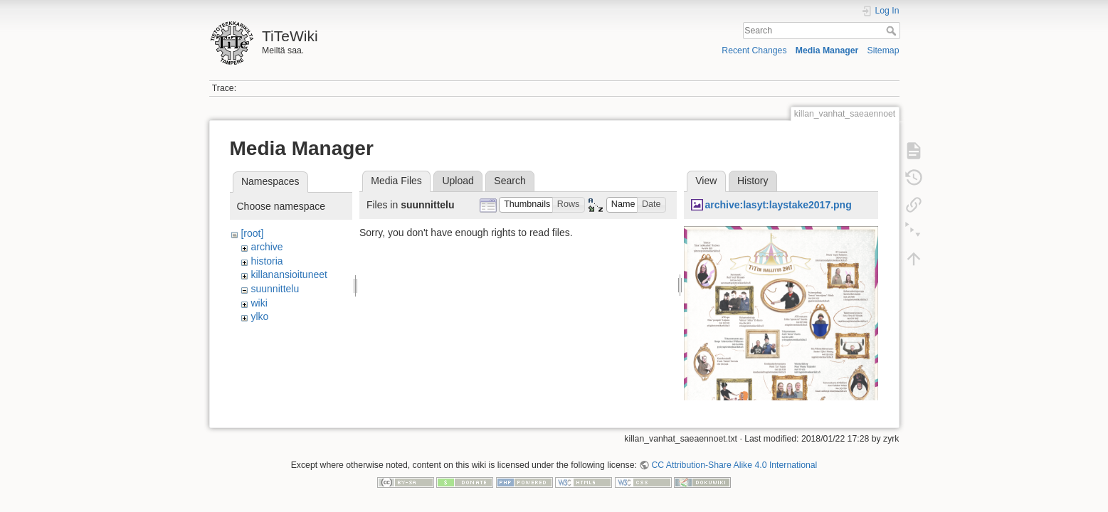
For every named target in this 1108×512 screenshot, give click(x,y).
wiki (258, 303)
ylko (259, 316)
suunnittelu (274, 288)
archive (266, 246)
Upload (457, 180)
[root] (252, 233)
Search (892, 31)
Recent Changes (754, 50)
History (753, 180)
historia (266, 261)
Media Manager (827, 50)
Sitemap (883, 50)
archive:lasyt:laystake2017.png (778, 204)
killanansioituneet (288, 274)
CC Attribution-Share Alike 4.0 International (734, 459)
